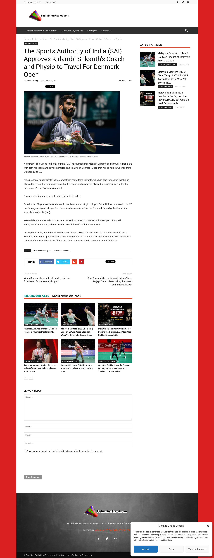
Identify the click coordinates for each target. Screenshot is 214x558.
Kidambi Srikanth (61, 251)
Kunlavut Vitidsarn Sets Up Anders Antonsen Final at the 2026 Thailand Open (77, 368)
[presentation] (47, 464)
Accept (145, 549)
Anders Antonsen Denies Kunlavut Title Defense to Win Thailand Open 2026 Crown (40, 368)
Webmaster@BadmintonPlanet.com (113, 529)
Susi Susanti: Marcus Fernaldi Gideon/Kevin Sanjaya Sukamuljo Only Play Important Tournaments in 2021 (110, 281)
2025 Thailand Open (107, 361)
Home (26, 39)
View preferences (197, 549)
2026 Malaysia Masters (34, 325)
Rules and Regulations (72, 30)
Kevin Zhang (32, 80)
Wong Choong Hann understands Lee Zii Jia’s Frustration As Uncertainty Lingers (47, 280)
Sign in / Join (51, 2)
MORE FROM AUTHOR (66, 295)
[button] (207, 525)
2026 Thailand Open (33, 361)
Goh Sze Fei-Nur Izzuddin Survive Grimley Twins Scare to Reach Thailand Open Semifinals (113, 368)
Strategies (92, 30)
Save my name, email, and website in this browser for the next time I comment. (64, 451)
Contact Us (106, 30)
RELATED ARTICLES (36, 295)
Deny (171, 549)
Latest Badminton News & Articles (41, 30)
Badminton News (31, 43)
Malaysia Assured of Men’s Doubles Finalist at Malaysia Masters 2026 (174, 57)
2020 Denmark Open (42, 251)
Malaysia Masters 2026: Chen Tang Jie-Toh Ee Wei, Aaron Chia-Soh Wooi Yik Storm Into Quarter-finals (77, 332)
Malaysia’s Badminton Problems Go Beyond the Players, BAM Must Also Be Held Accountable (114, 332)
